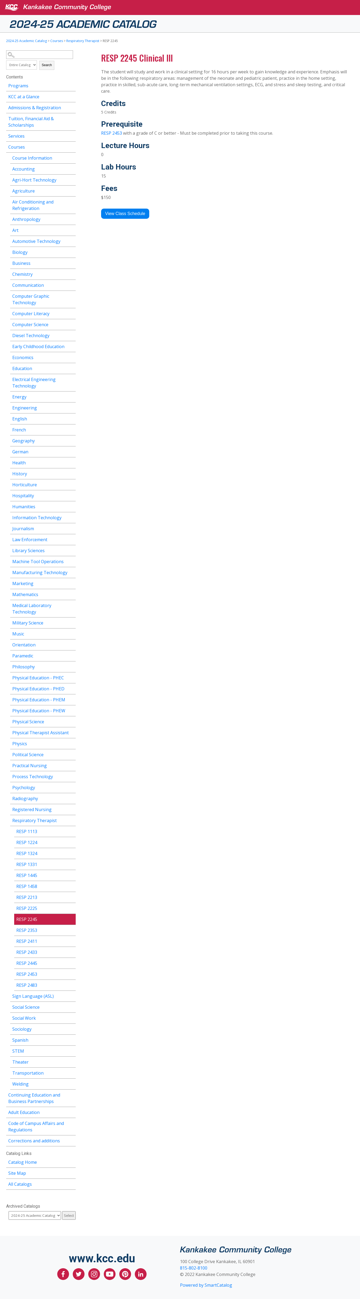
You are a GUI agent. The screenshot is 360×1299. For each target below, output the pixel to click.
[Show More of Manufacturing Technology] (71, 572)
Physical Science (28, 722)
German (20, 452)
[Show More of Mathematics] (71, 594)
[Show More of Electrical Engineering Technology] (71, 379)
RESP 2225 (26, 908)
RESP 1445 (26, 875)
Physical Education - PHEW (38, 711)
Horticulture (24, 485)
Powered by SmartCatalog (206, 1285)
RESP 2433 (26, 952)
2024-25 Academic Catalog (83, 23)
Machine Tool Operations (38, 561)
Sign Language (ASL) (33, 996)
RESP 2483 (26, 985)
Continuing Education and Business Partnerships (34, 1098)
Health (19, 463)
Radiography (25, 798)
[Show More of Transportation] (71, 1072)
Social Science (26, 1007)
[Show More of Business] (71, 263)
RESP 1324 (26, 853)
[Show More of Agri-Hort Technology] (71, 179)
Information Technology (37, 518)
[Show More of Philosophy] (71, 666)
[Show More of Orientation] (71, 644)
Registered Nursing (32, 809)
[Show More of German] (71, 451)
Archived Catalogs (23, 1206)
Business (21, 263)
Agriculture (23, 191)
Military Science (27, 623)
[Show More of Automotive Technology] (71, 241)
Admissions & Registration (34, 108)
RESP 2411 (26, 941)
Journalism (23, 529)
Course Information (32, 158)
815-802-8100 (193, 1268)
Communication (28, 285)
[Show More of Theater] (71, 1061)
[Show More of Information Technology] (71, 517)
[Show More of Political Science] (71, 754)
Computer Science (30, 324)
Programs (18, 86)
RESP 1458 (26, 886)
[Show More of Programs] (71, 85)
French (19, 430)
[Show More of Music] (71, 633)
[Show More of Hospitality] (71, 495)
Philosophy (23, 667)
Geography (23, 441)
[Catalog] (35, 1215)
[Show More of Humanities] (71, 506)
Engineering (24, 408)
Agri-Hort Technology (34, 180)
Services (16, 136)
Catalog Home (22, 1162)
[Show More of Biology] (71, 252)
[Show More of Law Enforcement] (71, 539)
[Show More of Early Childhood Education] (71, 346)
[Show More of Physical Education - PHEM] (71, 699)
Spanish (20, 1040)
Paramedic (22, 656)
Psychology (23, 787)
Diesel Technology (30, 335)
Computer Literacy (30, 314)
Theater (20, 1062)
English (19, 419)
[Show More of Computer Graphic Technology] (71, 295)
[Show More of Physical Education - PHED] (71, 688)
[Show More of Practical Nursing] (71, 765)
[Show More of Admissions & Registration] (71, 107)
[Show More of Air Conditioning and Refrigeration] (71, 201)
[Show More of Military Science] (71, 622)
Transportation (28, 1073)
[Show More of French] (71, 429)
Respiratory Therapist (82, 41)
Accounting (23, 169)
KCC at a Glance (23, 97)
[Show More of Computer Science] (71, 324)
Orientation (24, 645)
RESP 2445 (26, 963)
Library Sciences (28, 551)
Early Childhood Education (38, 346)
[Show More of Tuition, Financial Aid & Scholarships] (71, 118)
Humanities (23, 507)
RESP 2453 (26, 974)
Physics (19, 744)
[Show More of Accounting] (71, 168)
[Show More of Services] (71, 135)
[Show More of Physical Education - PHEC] (71, 677)
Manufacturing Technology (39, 572)
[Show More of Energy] (71, 396)
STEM (18, 1051)
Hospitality (23, 496)
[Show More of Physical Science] (71, 721)
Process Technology (32, 777)
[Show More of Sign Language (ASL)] (71, 995)
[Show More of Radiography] (71, 798)
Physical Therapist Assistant (40, 733)
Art (15, 230)
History (19, 474)
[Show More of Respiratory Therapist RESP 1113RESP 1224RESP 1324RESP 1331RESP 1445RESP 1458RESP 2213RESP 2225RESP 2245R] (71, 820)
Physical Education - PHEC (38, 678)
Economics (22, 357)
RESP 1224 (26, 842)
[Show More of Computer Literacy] (71, 313)
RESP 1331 (26, 864)
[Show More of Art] (71, 230)
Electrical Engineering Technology (34, 382)
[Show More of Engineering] (71, 407)
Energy (19, 397)
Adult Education (24, 1112)
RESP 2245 (26, 919)
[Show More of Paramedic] (71, 655)
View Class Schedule (125, 213)
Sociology (22, 1029)
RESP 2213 (26, 897)
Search (47, 65)
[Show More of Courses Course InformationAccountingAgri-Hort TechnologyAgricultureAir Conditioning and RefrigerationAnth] (71, 146)
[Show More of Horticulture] (71, 484)
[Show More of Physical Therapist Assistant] (71, 732)
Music (18, 634)
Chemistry (22, 274)
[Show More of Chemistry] (71, 274)
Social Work (24, 1018)
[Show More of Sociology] (71, 1028)
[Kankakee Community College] (184, 7)
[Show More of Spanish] (71, 1039)
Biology (20, 252)
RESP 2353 (26, 930)
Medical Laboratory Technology (31, 609)
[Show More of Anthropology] (71, 219)
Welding (20, 1084)
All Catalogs (20, 1184)
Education (22, 368)
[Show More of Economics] (71, 357)
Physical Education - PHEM (38, 700)
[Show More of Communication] (71, 285)
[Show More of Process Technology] (71, 776)
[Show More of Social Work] (71, 1017)
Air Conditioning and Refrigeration (32, 205)
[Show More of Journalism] (71, 528)
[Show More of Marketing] (71, 583)
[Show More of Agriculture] (71, 190)
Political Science (28, 755)
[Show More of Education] (71, 368)
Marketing (22, 583)
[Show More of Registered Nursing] (71, 809)
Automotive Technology (36, 241)
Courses (56, 41)
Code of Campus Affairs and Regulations (36, 1126)
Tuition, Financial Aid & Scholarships (31, 122)
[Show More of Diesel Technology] (71, 335)
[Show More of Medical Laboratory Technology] (71, 605)
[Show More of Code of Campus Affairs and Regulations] (71, 1123)
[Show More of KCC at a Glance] (71, 96)
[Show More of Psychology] (71, 787)
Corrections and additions (34, 1141)
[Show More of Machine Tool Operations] (71, 561)
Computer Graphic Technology (30, 299)
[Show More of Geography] (71, 440)
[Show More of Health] (71, 462)
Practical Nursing (29, 766)
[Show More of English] (71, 418)
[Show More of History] (71, 473)
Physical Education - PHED (38, 689)
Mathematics (25, 594)
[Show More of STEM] (71, 1050)
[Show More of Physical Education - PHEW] (71, 710)
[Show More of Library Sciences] (71, 550)
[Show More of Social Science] (71, 1006)
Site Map (17, 1173)
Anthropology (26, 219)
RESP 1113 (26, 831)
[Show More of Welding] (71, 1083)
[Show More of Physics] (71, 743)
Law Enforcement (29, 540)
